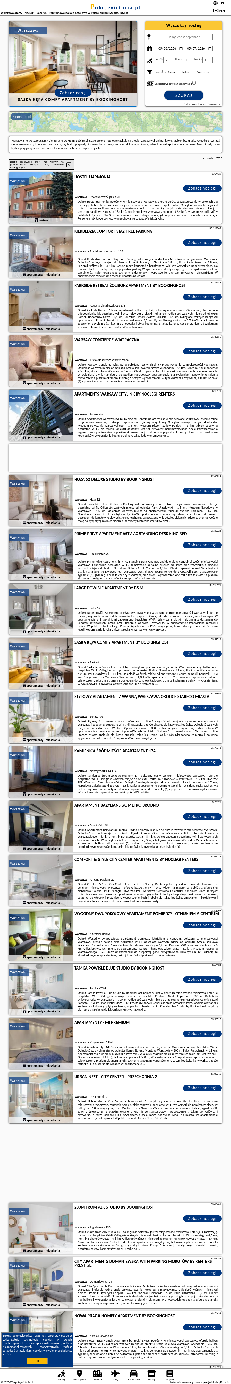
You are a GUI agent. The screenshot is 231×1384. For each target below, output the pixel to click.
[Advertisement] (115, 1164)
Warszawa (17, 181)
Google (66, 1335)
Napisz (226, 1382)
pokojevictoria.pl (115, 7)
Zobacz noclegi (202, 188)
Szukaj (183, 95)
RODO (7, 1354)
